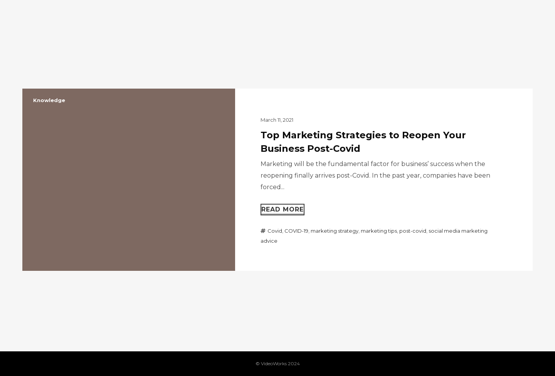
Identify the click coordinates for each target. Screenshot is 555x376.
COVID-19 (296, 231)
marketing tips (379, 231)
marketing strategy (334, 231)
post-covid (412, 231)
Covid (274, 231)
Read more (282, 209)
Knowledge (49, 100)
